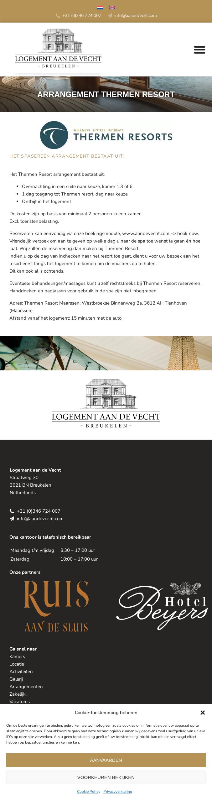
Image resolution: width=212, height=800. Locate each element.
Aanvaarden (106, 760)
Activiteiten (21, 671)
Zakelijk (17, 694)
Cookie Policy (88, 791)
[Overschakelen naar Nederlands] (100, 8)
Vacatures (19, 701)
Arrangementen (26, 686)
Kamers (17, 656)
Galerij (16, 679)
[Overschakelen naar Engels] (112, 8)
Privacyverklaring (117, 791)
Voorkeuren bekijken (106, 777)
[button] (202, 712)
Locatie (16, 664)
